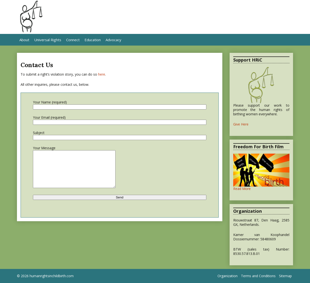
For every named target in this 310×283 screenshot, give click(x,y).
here (101, 74)
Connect (73, 39)
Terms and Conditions (258, 276)
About (24, 39)
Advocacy (113, 39)
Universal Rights (47, 39)
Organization (227, 276)
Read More (242, 188)
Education (93, 39)
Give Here (240, 124)
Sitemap (285, 276)
